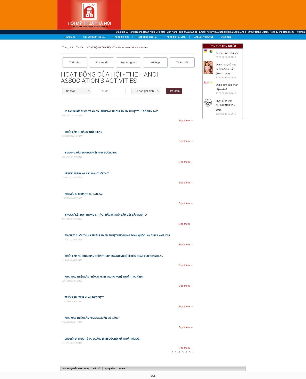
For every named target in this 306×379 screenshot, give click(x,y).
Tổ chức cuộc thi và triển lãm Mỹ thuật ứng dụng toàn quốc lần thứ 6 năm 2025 (117, 235)
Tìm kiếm (174, 91)
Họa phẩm (109, 368)
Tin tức (80, 47)
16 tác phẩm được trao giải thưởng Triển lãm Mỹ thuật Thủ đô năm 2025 (111, 111)
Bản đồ (96, 368)
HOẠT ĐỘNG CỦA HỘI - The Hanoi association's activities (117, 47)
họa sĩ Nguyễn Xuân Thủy (76, 368)
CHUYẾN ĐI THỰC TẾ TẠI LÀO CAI (83, 194)
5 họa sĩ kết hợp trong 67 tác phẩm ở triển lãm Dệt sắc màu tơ (106, 214)
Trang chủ (67, 47)
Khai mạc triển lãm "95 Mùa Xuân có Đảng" (92, 318)
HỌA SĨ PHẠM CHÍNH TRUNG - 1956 (225, 105)
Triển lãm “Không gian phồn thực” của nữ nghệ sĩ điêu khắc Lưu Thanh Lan (114, 256)
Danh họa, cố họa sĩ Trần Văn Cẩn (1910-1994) (226, 69)
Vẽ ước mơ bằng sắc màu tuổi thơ (86, 173)
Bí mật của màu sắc (227, 53)
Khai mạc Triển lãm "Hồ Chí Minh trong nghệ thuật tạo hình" (104, 276)
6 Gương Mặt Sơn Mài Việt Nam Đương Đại (91, 152)
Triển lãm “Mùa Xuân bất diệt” (84, 297)
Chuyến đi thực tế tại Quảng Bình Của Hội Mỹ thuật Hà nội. (102, 339)
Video (122, 368)
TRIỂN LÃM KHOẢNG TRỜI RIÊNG (83, 132)
